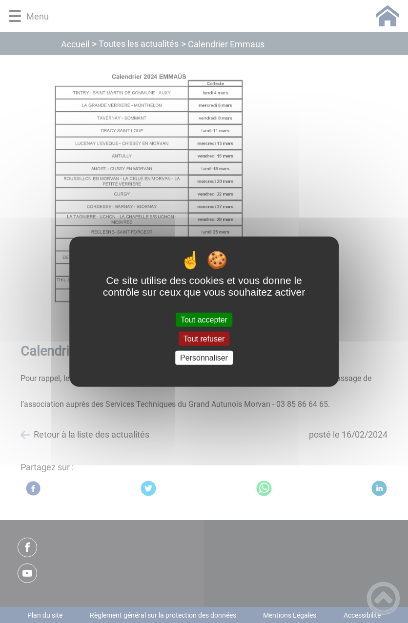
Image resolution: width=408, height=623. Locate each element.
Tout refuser (204, 338)
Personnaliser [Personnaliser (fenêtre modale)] (204, 358)
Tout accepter (204, 319)
